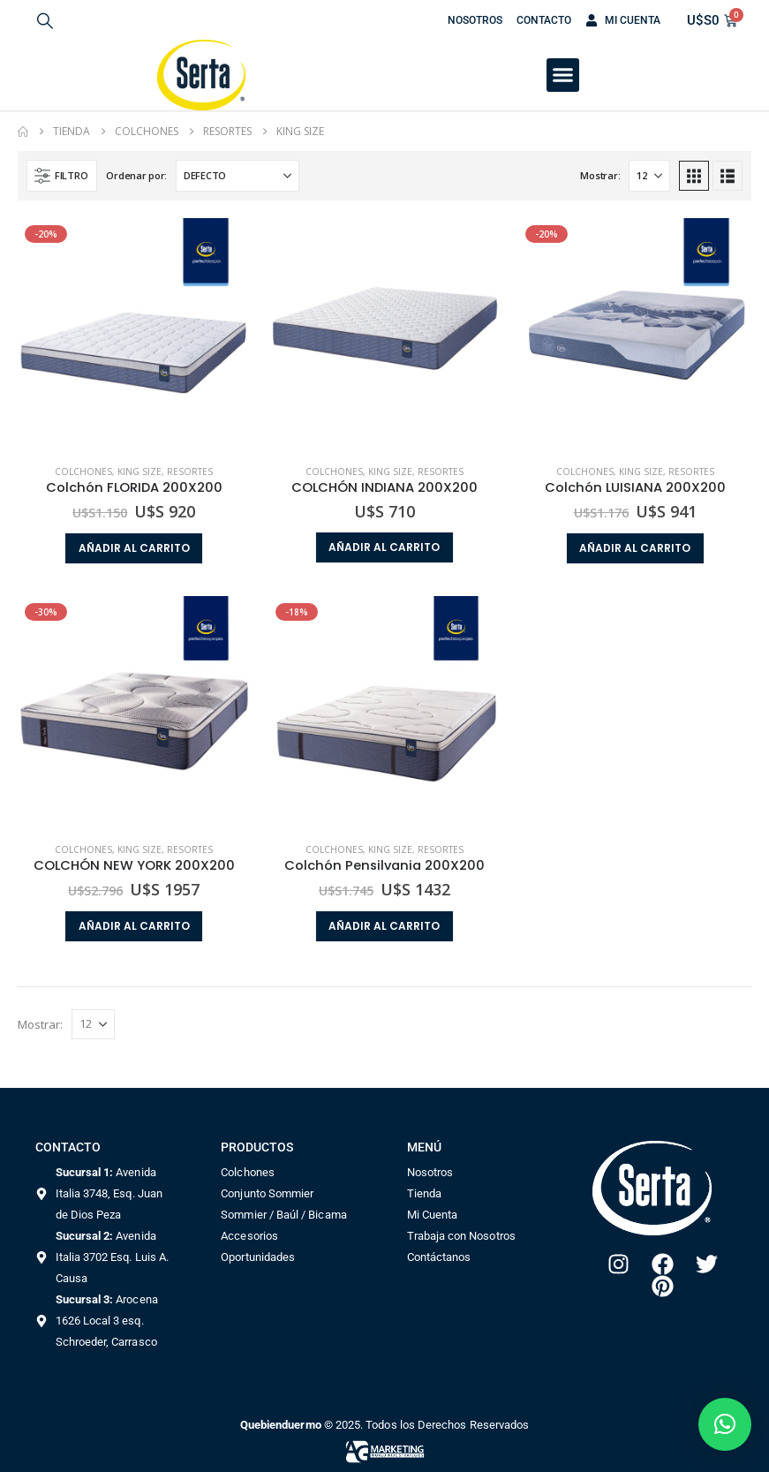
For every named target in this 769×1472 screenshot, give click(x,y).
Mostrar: (600, 175)
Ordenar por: (136, 175)
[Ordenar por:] (237, 176)
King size (139, 471)
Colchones (83, 471)
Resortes (190, 471)
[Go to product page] (134, 334)
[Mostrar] (649, 176)
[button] (45, 20)
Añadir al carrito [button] (134, 547)
